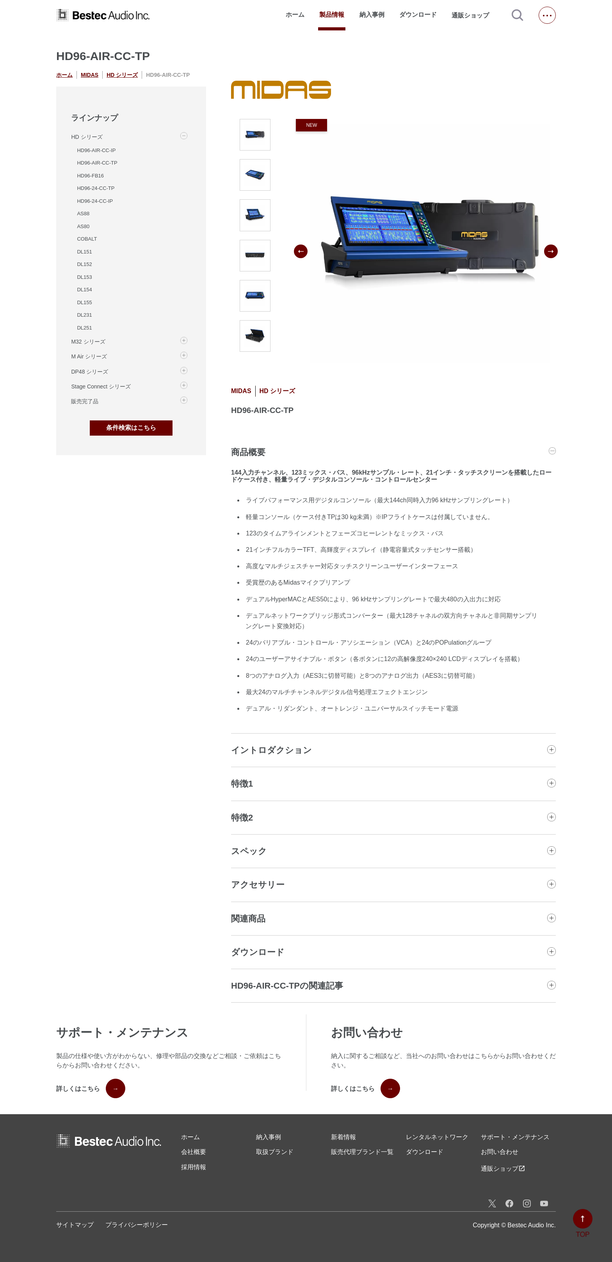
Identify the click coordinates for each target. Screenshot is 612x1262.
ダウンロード (418, 14)
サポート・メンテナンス (515, 1137)
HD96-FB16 (90, 176)
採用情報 (193, 1167)
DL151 (84, 252)
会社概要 (193, 1152)
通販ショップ (474, 15)
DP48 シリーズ (89, 372)
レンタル (437, 1137)
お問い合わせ (499, 1152)
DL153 (84, 277)
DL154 (84, 289)
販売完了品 (84, 401)
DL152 (84, 264)
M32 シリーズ (88, 342)
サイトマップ (75, 1224)
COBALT (87, 239)
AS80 (83, 226)
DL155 (84, 302)
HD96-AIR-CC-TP (97, 163)
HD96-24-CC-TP (95, 188)
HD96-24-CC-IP (95, 201)
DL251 (84, 328)
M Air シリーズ (89, 356)
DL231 (84, 315)
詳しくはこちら (90, 1088)
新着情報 (343, 1137)
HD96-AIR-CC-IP (96, 150)
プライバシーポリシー (136, 1224)
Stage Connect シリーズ (101, 386)
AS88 (83, 213)
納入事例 (371, 14)
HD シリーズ (122, 75)
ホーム (295, 14)
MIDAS (89, 75)
